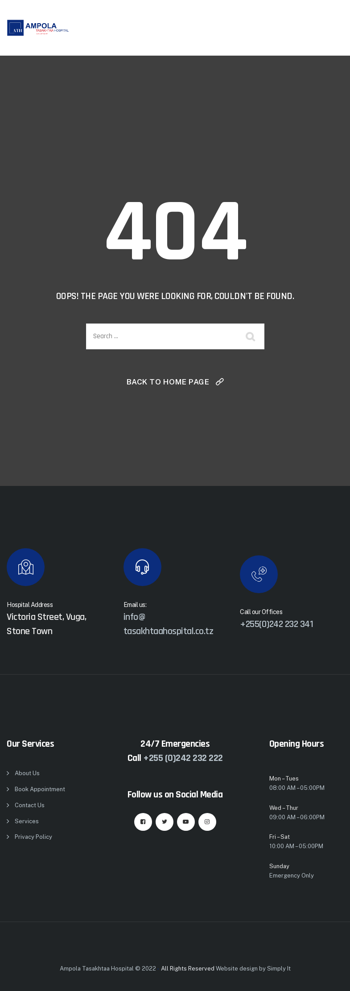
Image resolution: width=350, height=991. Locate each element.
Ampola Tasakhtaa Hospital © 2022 (108, 968)
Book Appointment (40, 789)
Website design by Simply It (253, 968)
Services (27, 821)
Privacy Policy (33, 836)
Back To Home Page (168, 381)
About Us (27, 773)
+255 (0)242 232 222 (183, 758)
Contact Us (30, 805)
